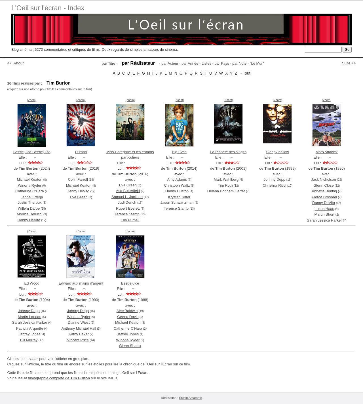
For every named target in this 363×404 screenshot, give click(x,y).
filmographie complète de (59, 378)
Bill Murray (28, 340)
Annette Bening (324, 191)
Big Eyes (179, 152)
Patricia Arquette (29, 328)
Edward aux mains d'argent (81, 283)
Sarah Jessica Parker (324, 220)
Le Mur (256, 63)
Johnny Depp (274, 179)
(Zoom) (31, 100)
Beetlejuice (130, 283)
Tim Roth (225, 185)
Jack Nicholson (323, 179)
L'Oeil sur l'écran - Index (47, 8)
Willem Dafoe (29, 208)
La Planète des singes (228, 152)
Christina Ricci (274, 185)
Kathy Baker (79, 334)
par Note (239, 63)
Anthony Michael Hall (78, 328)
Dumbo (81, 152)
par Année (190, 63)
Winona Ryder (29, 185)
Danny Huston (177, 191)
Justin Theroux (30, 202)
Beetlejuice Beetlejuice (31, 152)
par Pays (221, 63)
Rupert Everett (128, 208)
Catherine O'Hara (29, 191)
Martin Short (324, 214)
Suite (346, 63)
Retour (18, 63)
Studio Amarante (190, 397)
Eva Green (78, 197)
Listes (206, 63)
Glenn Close (323, 185)
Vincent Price (78, 340)
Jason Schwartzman (177, 202)
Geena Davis (127, 317)
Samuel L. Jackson (127, 197)
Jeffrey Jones (30, 334)
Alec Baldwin (127, 311)
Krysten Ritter (179, 197)
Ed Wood (31, 283)
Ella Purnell (130, 220)
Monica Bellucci (29, 214)
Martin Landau (29, 317)
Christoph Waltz (177, 185)
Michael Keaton (29, 179)
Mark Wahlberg (226, 179)
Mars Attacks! (327, 152)
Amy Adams (177, 179)
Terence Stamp (127, 214)
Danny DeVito (29, 220)
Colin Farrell (78, 179)
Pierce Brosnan (324, 197)
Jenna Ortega (32, 197)
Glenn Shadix (130, 346)
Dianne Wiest (79, 322)
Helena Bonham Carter (226, 191)
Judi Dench (127, 202)
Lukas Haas (324, 209)
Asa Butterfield (128, 191)
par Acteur (169, 63)
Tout (246, 73)
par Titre (108, 63)
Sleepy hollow (277, 152)
